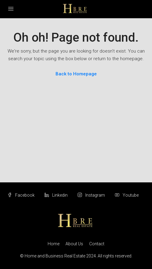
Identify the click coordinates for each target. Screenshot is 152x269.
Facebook (21, 195)
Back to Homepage (76, 74)
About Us (74, 243)
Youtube (127, 195)
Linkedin (56, 195)
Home (53, 243)
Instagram (91, 195)
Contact (96, 243)
